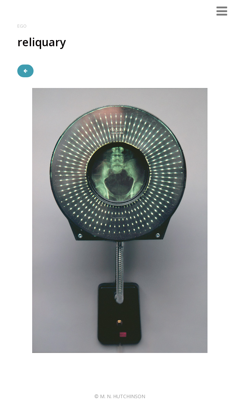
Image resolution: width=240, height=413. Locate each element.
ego (22, 26)
